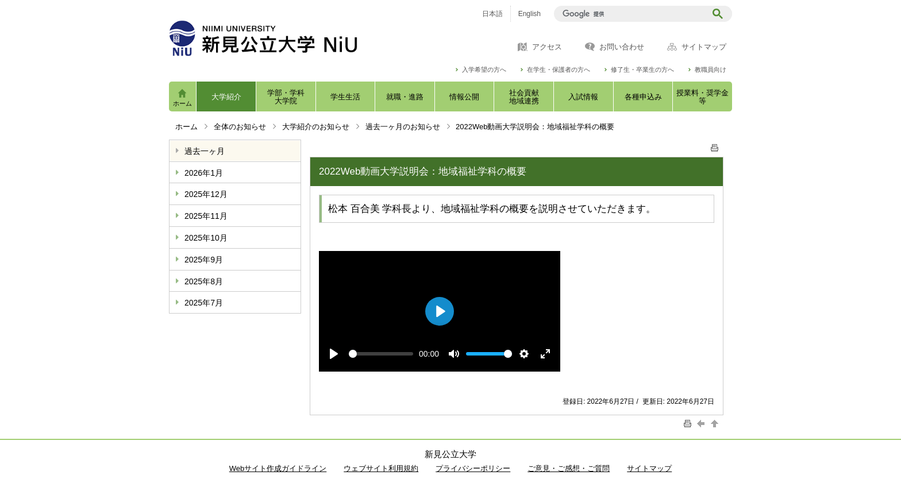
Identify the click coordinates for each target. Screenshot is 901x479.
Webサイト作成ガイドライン (278, 468)
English (529, 14)
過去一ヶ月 (204, 151)
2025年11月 (206, 216)
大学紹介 (226, 96)
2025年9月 (203, 259)
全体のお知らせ (240, 126)
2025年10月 (206, 237)
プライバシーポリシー (473, 468)
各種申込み (643, 96)
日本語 (492, 14)
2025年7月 (203, 302)
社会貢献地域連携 (524, 96)
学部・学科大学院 (286, 96)
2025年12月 (206, 194)
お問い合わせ (621, 47)
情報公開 (464, 96)
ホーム (182, 103)
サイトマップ (703, 47)
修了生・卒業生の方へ (642, 70)
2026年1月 (203, 172)
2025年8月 (203, 281)
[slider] (381, 354)
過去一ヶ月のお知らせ (402, 126)
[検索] (632, 14)
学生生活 (345, 96)
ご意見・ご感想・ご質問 (568, 468)
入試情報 (583, 96)
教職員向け (710, 70)
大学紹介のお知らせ (315, 126)
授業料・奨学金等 (702, 96)
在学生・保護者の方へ (558, 70)
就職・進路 (404, 96)
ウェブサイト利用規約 (381, 468)
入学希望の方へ (484, 70)
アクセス (547, 47)
